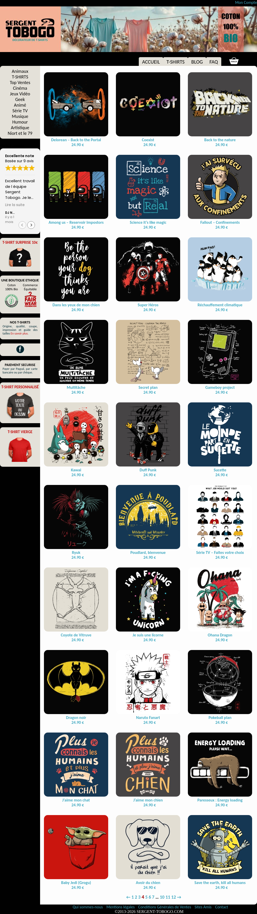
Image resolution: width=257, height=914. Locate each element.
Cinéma (20, 88)
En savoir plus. (20, 333)
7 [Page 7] (153, 897)
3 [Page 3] (139, 897)
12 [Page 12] (173, 897)
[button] (31, 225)
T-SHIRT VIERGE (20, 432)
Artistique (20, 127)
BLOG (197, 62)
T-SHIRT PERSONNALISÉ (20, 387)
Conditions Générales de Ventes (165, 907)
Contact (221, 907)
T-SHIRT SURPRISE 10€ (20, 242)
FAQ (213, 62)
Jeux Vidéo (20, 94)
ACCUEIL (151, 62)
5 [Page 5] (146, 897)
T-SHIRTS (176, 62)
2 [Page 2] (136, 897)
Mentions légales (121, 907)
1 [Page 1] (132, 897)
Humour (20, 122)
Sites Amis (203, 907)
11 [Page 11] (168, 897)
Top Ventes (20, 82)
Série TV (20, 111)
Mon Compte (246, 2)
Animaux (20, 71)
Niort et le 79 (20, 133)
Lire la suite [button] (15, 205)
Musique (20, 116)
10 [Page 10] (162, 897)
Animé (20, 105)
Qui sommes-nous (88, 907)
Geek (20, 99)
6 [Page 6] (150, 897)
